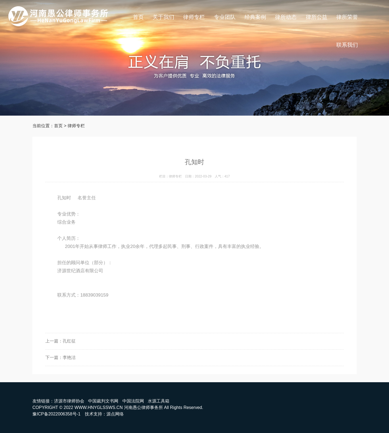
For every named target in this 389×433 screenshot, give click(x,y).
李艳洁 (69, 363)
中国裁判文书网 (103, 401)
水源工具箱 (158, 401)
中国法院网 (133, 401)
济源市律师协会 (69, 401)
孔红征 (69, 347)
